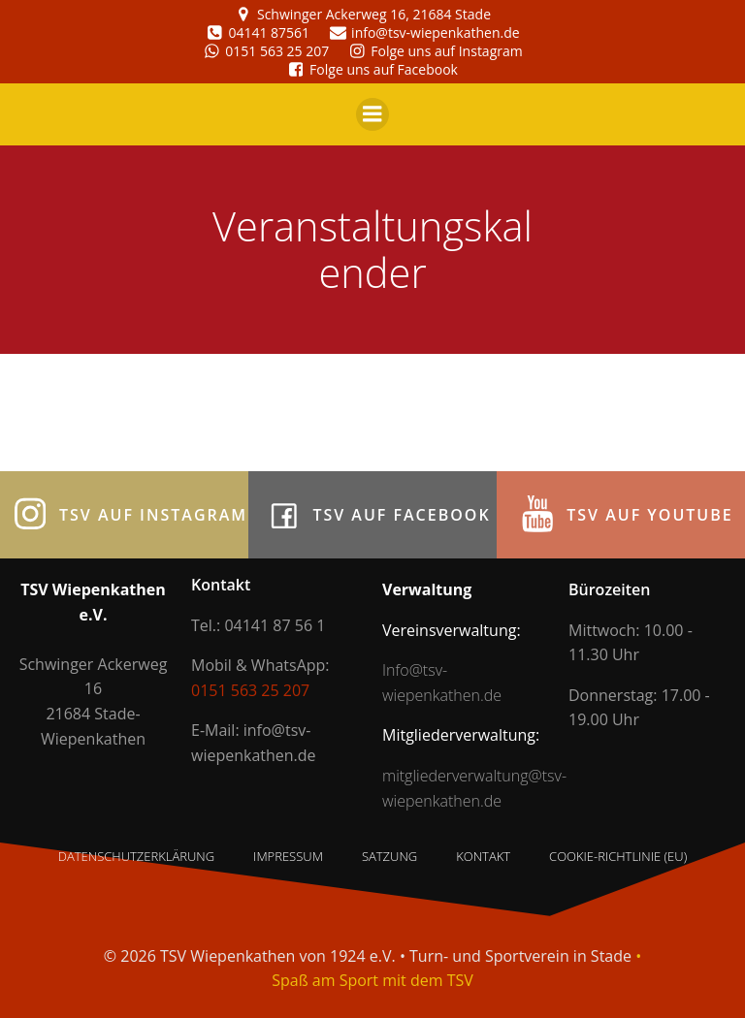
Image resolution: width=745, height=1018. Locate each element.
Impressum (288, 856)
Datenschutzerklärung (136, 856)
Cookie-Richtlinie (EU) (618, 856)
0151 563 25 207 (250, 690)
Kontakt (483, 856)
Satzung (389, 856)
